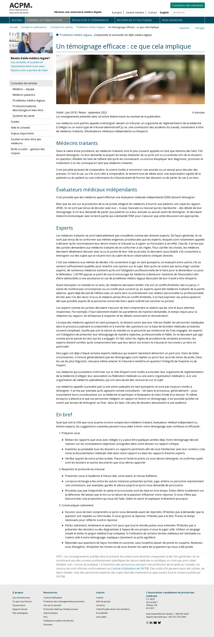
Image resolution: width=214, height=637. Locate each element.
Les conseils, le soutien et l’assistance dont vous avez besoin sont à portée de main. (29, 66)
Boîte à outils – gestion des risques (28, 151)
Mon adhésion (172, 20)
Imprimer (184, 28)
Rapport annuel (20, 609)
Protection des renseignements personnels (63, 601)
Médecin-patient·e (24, 95)
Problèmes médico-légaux (90, 27)
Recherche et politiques (134, 20)
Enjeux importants (22, 133)
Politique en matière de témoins (58, 620)
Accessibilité (102, 613)
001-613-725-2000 (177, 616)
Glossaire (47, 624)
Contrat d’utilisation (52, 597)
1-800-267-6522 (181, 613)
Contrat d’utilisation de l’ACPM (130, 568)
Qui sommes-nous (21, 597)
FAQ (45, 616)
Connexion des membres (187, 5)
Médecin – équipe (23, 89)
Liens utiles (101, 616)
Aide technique (50, 613)
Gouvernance (19, 605)
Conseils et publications (45, 20)
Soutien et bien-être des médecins (26, 141)
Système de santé (23, 116)
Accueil (17, 20)
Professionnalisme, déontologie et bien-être (28, 108)
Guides (15, 122)
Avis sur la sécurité (52, 605)
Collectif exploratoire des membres (113, 609)
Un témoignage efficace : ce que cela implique (133, 27)
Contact (99, 597)
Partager (200, 28)
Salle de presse (103, 601)
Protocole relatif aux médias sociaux (60, 609)
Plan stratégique (20, 613)
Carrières (100, 605)
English (164, 12)
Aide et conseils (20, 127)
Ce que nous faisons (22, 601)
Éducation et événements (90, 20)
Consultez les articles (61, 27)
